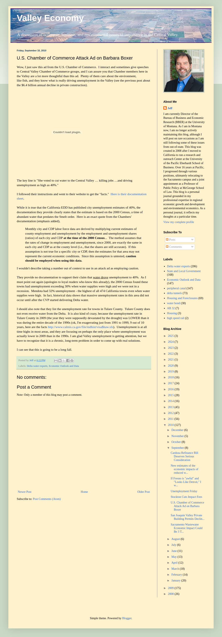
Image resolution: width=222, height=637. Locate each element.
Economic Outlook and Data (64, 366)
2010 (171, 425)
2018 (171, 377)
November (178, 436)
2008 (171, 593)
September (178, 447)
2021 (171, 359)
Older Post (143, 491)
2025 (171, 335)
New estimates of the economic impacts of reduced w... (184, 469)
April (174, 562)
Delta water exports (37, 366)
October (176, 442)
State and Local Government (184, 271)
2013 (171, 407)
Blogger (126, 618)
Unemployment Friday (184, 491)
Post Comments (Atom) (47, 499)
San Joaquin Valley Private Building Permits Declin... (188, 517)
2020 (171, 365)
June (174, 551)
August (176, 539)
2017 (171, 383)
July (174, 544)
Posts (170, 239)
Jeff (170, 108)
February (177, 574)
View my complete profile (178, 222)
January (176, 580)
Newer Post (24, 491)
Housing (172, 313)
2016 (171, 389)
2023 (171, 347)
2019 (171, 371)
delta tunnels (174, 293)
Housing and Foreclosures (182, 298)
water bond (173, 303)
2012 (171, 413)
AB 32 (171, 308)
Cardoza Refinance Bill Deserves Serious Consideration (184, 456)
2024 (171, 341)
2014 (171, 401)
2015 (171, 395)
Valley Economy (50, 18)
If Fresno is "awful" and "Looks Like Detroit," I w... (186, 482)
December (177, 430)
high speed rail (175, 318)
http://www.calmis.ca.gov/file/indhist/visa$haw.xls (80, 327)
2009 (171, 588)
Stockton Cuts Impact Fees (186, 496)
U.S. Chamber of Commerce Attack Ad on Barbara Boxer (187, 506)
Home (84, 491)
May (174, 556)
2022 (171, 353)
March (175, 568)
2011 (171, 418)
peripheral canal (176, 288)
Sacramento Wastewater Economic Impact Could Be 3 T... (187, 528)
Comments (174, 246)
